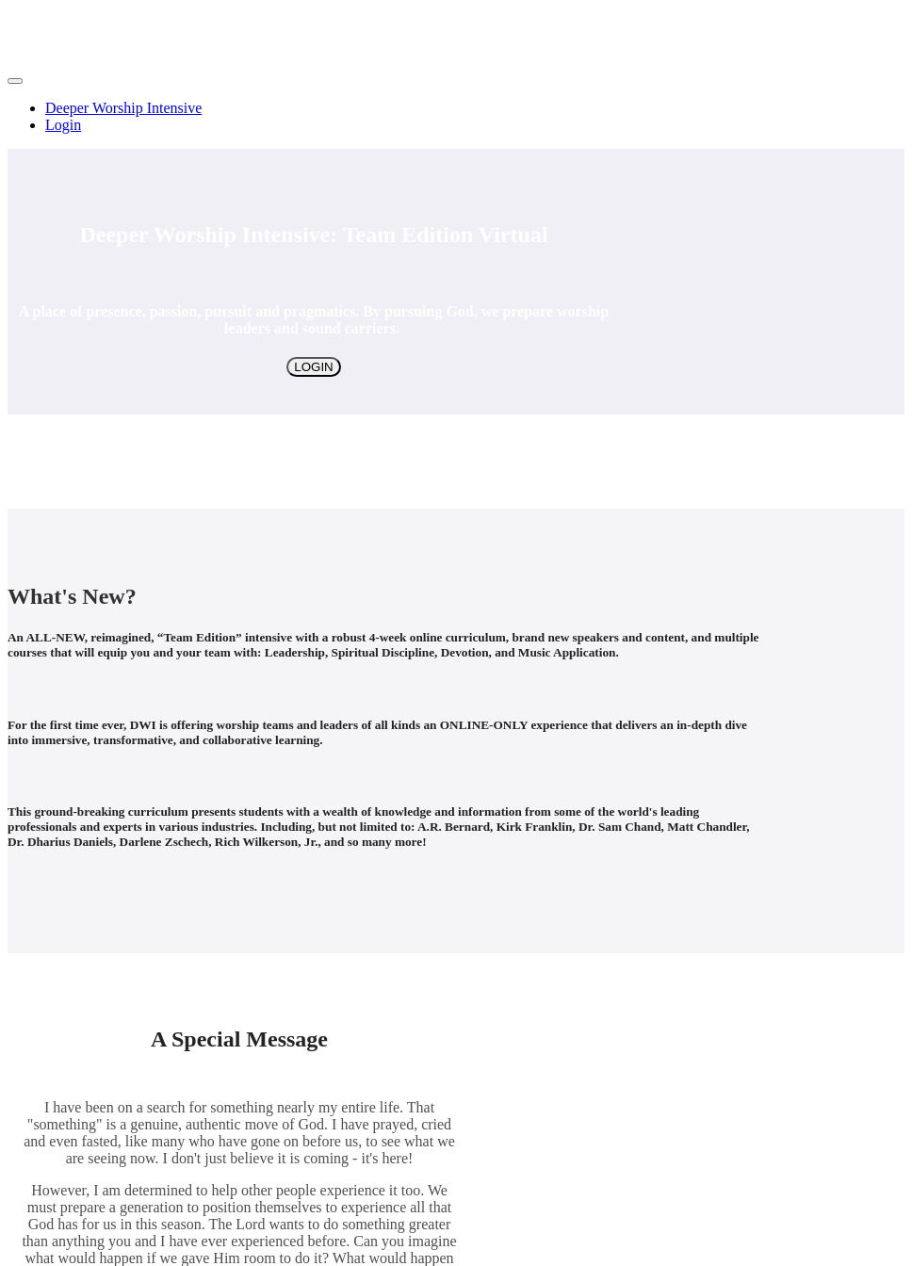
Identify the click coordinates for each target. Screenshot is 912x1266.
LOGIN (313, 367)
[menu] (456, 117)
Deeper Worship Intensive (123, 108)
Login (63, 125)
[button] (15, 81)
